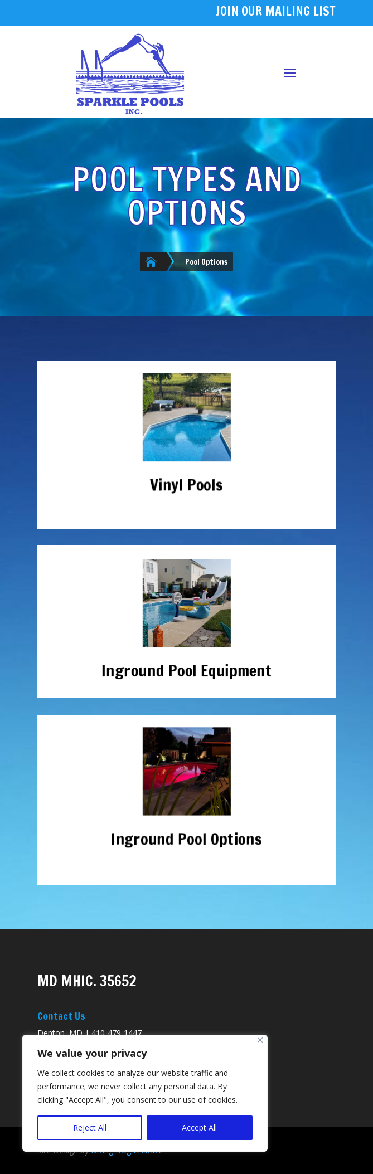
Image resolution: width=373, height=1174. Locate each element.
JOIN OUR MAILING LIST (276, 11)
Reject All (89, 1127)
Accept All (199, 1127)
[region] (145, 1093)
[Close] (260, 1040)
